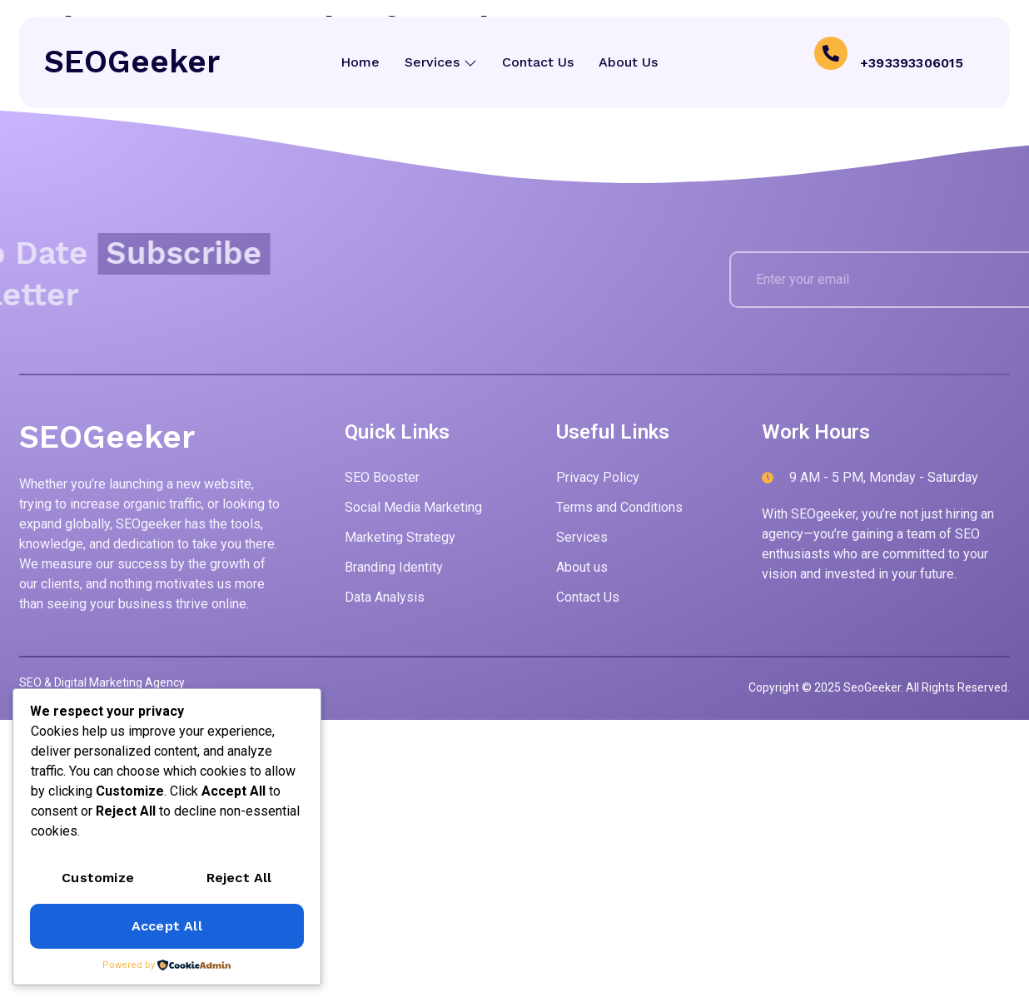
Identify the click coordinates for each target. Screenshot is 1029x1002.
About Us (630, 62)
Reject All (239, 877)
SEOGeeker (132, 61)
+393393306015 (912, 62)
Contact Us (538, 62)
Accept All (167, 926)
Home (358, 62)
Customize (98, 877)
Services (440, 62)
